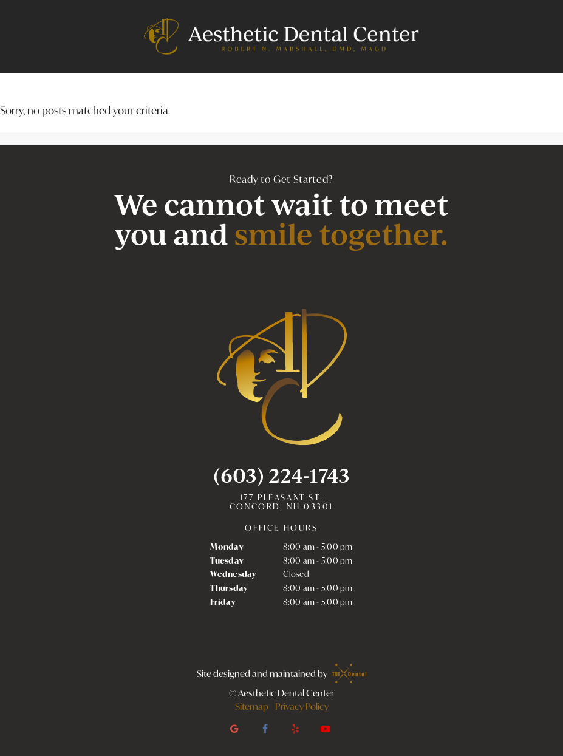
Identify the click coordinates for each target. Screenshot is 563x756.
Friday (223, 601)
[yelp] (295, 729)
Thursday (229, 587)
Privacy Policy (302, 706)
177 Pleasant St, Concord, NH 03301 (281, 502)
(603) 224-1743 (281, 475)
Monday (227, 546)
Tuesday (227, 560)
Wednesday (233, 573)
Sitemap (251, 706)
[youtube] (325, 729)
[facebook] (265, 729)
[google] (234, 729)
